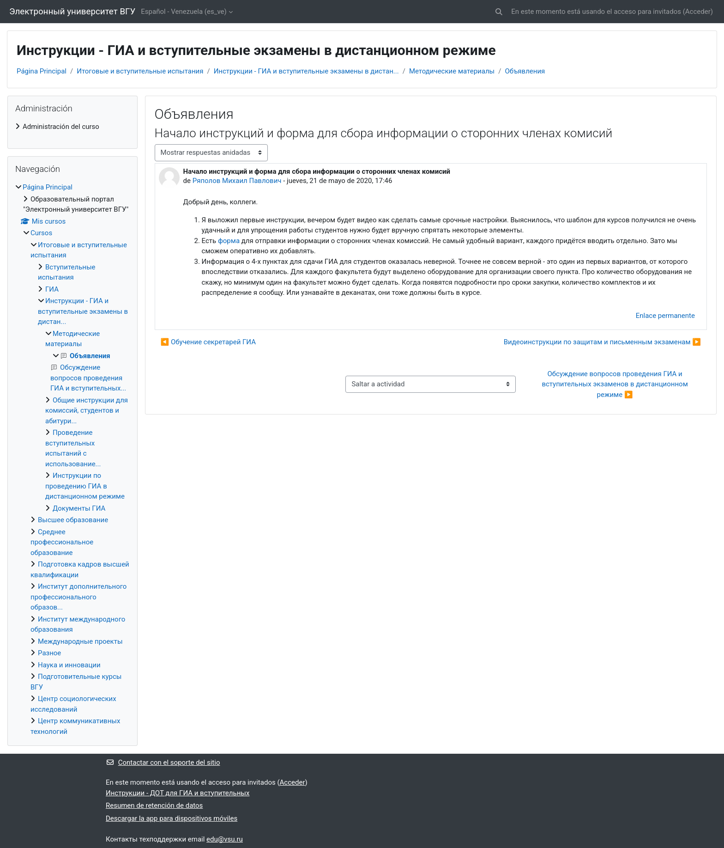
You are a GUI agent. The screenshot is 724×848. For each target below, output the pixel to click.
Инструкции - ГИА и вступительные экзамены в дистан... (306, 71)
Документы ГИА (79, 508)
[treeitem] (72, 127)
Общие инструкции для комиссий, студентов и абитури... (86, 410)
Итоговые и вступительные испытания (140, 71)
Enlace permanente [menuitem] (665, 315)
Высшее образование (73, 520)
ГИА (52, 289)
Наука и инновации (69, 665)
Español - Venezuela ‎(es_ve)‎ (183, 11)
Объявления (525, 71)
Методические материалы (452, 71)
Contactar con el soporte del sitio (163, 762)
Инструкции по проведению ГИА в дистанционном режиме (85, 485)
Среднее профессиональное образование (61, 542)
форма (229, 241)
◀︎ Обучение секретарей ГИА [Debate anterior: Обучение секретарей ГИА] (208, 342)
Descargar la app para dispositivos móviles (171, 818)
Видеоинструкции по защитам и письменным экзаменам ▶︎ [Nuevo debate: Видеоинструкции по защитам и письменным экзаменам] (602, 342)
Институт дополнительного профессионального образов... (78, 596)
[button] (499, 11)
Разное (49, 653)
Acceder (698, 11)
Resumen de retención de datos (154, 805)
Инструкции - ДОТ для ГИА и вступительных (177, 793)
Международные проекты (80, 641)
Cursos (41, 233)
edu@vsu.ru (224, 839)
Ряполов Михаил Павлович (237, 181)
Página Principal (41, 71)
